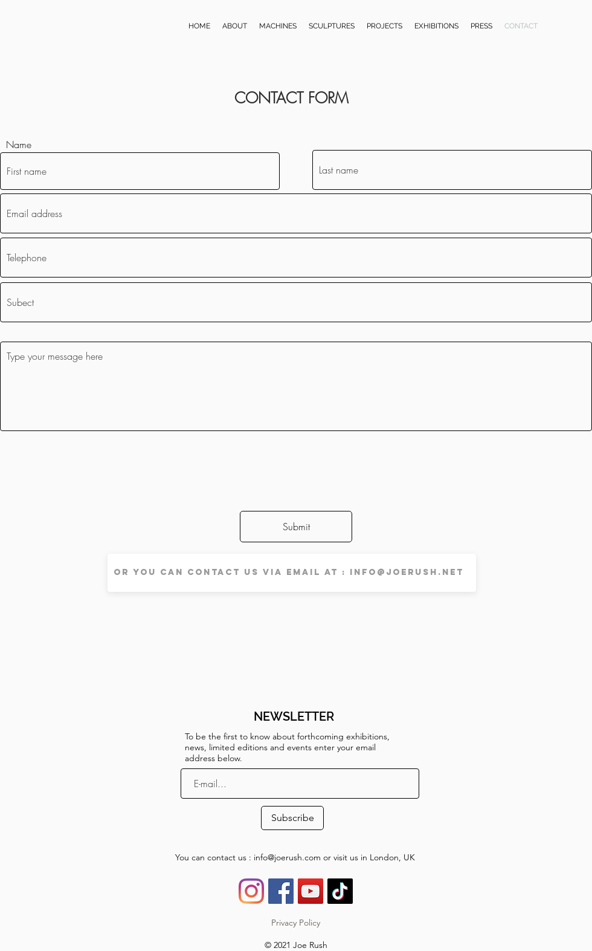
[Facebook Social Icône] (281, 891)
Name (18, 144)
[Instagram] (251, 891)
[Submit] (296, 526)
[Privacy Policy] (296, 923)
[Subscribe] (292, 818)
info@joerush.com (287, 857)
